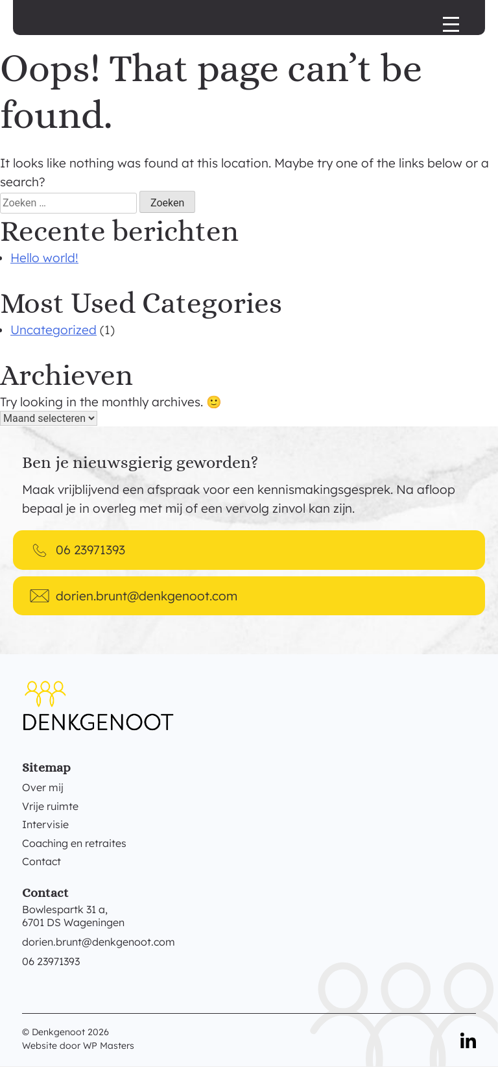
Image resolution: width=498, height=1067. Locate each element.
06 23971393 (51, 961)
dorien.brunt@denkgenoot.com (98, 941)
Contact (41, 861)
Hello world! (44, 257)
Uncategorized (53, 329)
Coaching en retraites (74, 843)
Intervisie (45, 824)
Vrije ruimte (50, 806)
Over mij (43, 787)
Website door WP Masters (78, 1045)
